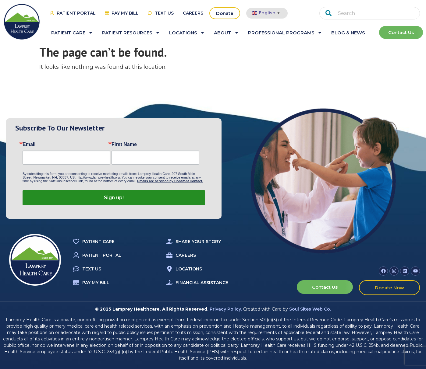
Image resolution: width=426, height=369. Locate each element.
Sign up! (114, 197)
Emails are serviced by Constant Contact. (170, 181)
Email (29, 144)
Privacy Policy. (226, 309)
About (226, 32)
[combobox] (369, 13)
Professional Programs (285, 32)
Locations (187, 32)
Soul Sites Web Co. (310, 309)
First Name (124, 144)
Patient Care (72, 32)
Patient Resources (131, 32)
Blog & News (348, 33)
